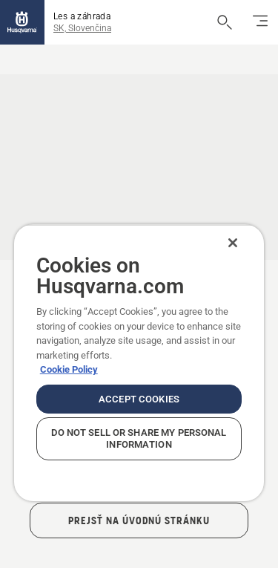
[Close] (233, 243)
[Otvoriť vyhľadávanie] (224, 22)
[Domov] (22, 22)
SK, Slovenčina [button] (82, 28)
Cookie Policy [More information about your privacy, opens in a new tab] (69, 369)
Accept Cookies (139, 399)
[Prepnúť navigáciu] (260, 22)
